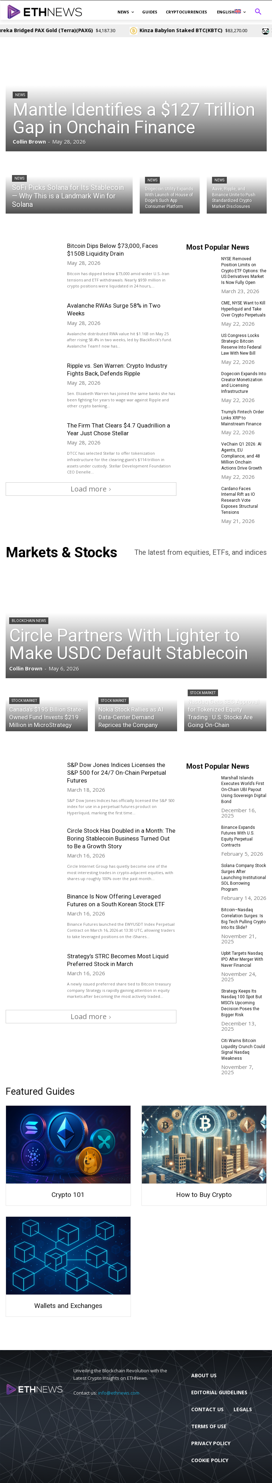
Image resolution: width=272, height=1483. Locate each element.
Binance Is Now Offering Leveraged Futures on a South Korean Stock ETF (116, 899)
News (20, 95)
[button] (258, 12)
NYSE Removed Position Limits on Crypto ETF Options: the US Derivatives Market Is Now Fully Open (243, 270)
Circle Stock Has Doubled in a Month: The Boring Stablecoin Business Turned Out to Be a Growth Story (121, 838)
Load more (91, 489)
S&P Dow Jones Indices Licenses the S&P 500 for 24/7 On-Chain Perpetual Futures (116, 772)
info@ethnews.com (118, 1392)
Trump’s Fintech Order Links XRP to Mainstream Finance (242, 417)
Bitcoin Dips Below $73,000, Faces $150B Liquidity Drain (112, 249)
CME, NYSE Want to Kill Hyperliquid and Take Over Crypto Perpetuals (243, 309)
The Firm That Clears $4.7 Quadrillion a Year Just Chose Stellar (118, 429)
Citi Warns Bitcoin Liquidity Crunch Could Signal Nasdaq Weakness (243, 1049)
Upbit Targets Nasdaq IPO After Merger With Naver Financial (242, 958)
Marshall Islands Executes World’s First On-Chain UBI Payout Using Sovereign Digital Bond (243, 789)
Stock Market (24, 701)
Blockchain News (29, 620)
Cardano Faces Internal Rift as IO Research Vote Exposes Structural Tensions (239, 500)
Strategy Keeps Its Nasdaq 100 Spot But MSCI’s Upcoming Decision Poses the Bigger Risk (241, 1002)
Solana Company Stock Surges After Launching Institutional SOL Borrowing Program (243, 877)
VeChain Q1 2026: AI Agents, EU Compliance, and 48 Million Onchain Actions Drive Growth (241, 456)
